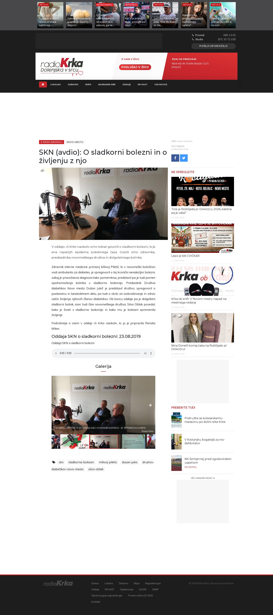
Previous (67, 405)
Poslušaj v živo (135, 67)
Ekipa (88, 84)
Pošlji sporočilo (213, 46)
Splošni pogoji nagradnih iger (107, 595)
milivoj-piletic (108, 462)
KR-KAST (142, 84)
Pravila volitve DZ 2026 (140, 595)
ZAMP (155, 589)
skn (61, 462)
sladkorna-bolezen (81, 462)
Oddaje (126, 84)
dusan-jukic (130, 462)
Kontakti (95, 601)
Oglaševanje (126, 589)
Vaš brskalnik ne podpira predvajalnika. (103, 353)
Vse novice (160, 84)
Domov (95, 583)
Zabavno (73, 84)
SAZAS (143, 589)
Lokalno (55, 84)
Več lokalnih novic (203, 478)
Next (139, 405)
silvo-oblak (95, 469)
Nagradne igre (106, 84)
